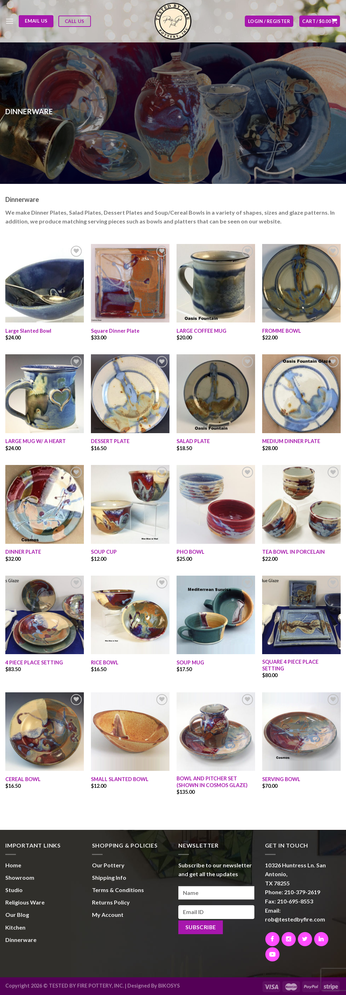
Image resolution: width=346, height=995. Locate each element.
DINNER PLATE (23, 552)
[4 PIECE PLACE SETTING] (44, 615)
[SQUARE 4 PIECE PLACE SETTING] (301, 615)
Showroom (19, 877)
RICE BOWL (105, 662)
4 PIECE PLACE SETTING (34, 662)
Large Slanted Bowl (28, 331)
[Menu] (9, 21)
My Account (107, 914)
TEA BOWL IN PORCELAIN (293, 552)
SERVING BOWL (281, 779)
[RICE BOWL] (130, 615)
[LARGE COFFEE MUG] (216, 283)
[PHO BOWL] (216, 504)
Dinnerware (20, 939)
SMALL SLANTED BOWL (120, 779)
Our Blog (17, 914)
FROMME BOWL (281, 331)
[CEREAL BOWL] (44, 731)
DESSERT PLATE (110, 441)
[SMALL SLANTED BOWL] (130, 731)
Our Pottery (108, 865)
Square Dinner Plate (115, 331)
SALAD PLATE (193, 441)
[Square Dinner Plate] (130, 283)
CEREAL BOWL (23, 779)
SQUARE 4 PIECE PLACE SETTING (290, 665)
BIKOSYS (169, 986)
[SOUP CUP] (130, 504)
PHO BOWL (190, 552)
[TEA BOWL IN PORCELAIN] (301, 504)
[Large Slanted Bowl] (44, 283)
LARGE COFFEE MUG (201, 331)
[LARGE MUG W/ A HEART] (44, 393)
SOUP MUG (190, 662)
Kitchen (15, 927)
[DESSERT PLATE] (130, 393)
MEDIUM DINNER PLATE (291, 441)
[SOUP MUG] (216, 615)
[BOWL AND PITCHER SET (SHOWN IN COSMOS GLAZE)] (216, 731)
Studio (14, 889)
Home (13, 865)
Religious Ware (25, 902)
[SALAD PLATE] (216, 393)
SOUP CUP (104, 552)
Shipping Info (109, 877)
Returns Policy (111, 902)
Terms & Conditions (118, 889)
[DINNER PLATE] (44, 504)
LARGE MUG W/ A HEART (35, 441)
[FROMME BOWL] (301, 283)
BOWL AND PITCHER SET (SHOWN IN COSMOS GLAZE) (212, 781)
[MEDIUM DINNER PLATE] (301, 393)
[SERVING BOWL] (301, 731)
